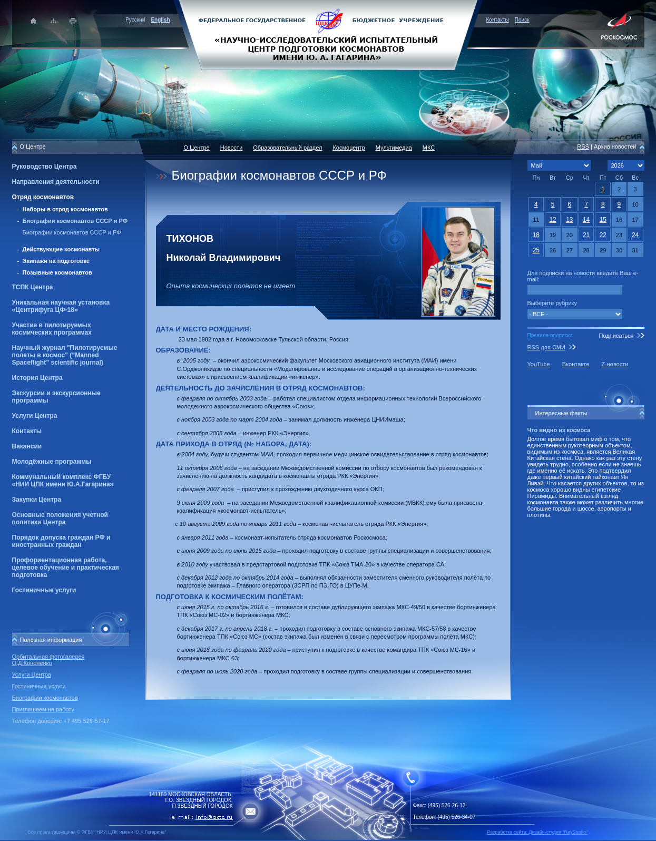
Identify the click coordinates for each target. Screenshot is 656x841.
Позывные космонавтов (57, 272)
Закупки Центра (37, 499)
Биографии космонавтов (45, 698)
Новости (231, 147)
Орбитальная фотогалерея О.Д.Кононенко (48, 659)
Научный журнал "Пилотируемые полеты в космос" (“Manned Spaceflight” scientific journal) (65, 355)
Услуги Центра (34, 415)
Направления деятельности (56, 181)
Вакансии (27, 446)
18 (536, 235)
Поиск (522, 20)
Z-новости (614, 364)
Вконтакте (575, 364)
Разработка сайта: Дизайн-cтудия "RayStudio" (537, 832)
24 (635, 235)
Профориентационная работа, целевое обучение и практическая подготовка (65, 567)
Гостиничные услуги (44, 590)
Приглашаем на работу (43, 709)
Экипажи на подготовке (56, 261)
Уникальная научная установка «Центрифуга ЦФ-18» (61, 306)
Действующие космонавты (61, 249)
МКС (429, 147)
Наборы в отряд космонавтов (65, 209)
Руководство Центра (44, 166)
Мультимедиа (394, 147)
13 (569, 219)
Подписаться (616, 336)
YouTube (538, 364)
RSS (583, 146)
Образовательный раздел (287, 147)
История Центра (37, 378)
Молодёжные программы (52, 461)
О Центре (197, 147)
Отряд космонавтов (43, 197)
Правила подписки (550, 335)
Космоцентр (348, 147)
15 (603, 219)
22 (603, 235)
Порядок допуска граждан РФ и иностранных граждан (61, 541)
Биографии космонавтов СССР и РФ (75, 221)
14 (586, 219)
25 (536, 250)
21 (586, 235)
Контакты (497, 20)
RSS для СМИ (546, 347)
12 (552, 219)
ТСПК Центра (32, 287)
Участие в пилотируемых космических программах (52, 328)
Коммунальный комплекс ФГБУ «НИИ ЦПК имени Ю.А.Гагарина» (63, 480)
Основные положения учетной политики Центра (60, 518)
